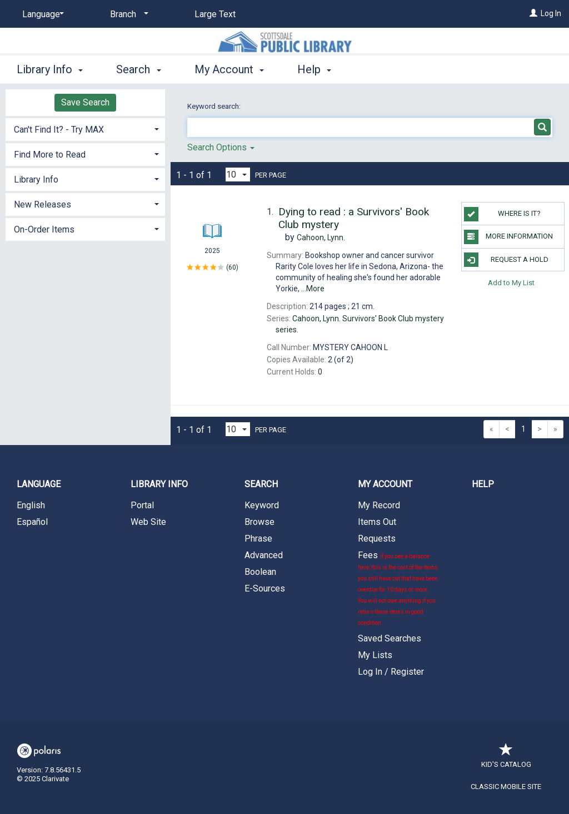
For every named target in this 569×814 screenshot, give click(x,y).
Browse (259, 522)
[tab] (85, 128)
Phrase (258, 538)
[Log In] (533, 13)
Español (32, 522)
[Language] (41, 14)
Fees (398, 588)
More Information (508, 237)
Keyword (261, 505)
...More (313, 288)
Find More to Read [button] (50, 154)
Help (483, 484)
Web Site (148, 522)
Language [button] (39, 484)
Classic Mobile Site (506, 786)
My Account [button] (229, 69)
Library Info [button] (50, 69)
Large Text (215, 14)
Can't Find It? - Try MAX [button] (59, 129)
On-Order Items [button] (44, 229)
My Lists (375, 655)
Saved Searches (389, 638)
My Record (379, 505)
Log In (551, 13)
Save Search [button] (85, 102)
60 (232, 267)
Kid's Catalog (506, 759)
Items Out (377, 522)
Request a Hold (506, 259)
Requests (377, 538)
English (31, 505)
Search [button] (138, 69)
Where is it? (502, 214)
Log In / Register (391, 671)
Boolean (260, 572)
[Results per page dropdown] (238, 174)
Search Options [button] (220, 147)
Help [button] (314, 69)
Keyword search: (214, 106)
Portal (142, 505)
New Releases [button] (42, 204)
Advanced (263, 555)
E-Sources (264, 588)
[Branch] (127, 14)
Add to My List (511, 283)
